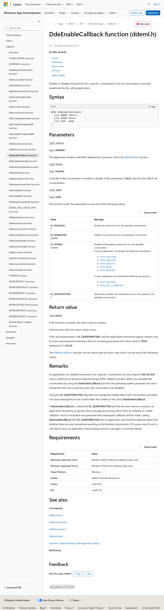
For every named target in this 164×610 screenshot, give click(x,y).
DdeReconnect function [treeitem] (20, 252)
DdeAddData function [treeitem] (19, 85)
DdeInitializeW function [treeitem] (20, 195)
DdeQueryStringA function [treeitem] (22, 240)
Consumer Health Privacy (90, 607)
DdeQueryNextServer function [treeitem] (23, 234)
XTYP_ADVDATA (108, 282)
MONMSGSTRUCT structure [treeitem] (23, 316)
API (81, 23)
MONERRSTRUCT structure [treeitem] (22, 293)
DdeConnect (56, 515)
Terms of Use (115, 607)
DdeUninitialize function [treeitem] (20, 269)
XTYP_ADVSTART (108, 256)
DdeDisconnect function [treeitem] (21, 143)
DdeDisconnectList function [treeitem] (22, 149)
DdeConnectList (58, 522)
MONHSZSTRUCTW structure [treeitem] (23, 304)
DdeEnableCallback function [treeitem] (23, 155)
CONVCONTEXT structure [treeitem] (21, 58)
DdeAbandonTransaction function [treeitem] (21, 71)
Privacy (68, 607)
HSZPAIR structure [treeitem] (18, 275)
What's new (137, 12)
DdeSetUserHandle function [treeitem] (22, 258)
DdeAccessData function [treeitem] (21, 79)
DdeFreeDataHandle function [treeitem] (23, 161)
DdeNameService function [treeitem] (21, 217)
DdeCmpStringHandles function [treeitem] (20, 98)
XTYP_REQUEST (107, 270)
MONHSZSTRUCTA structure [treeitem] (23, 298)
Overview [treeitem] (13, 52)
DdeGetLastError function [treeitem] (21, 178)
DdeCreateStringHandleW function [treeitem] (21, 135)
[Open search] (149, 4)
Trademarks (130, 607)
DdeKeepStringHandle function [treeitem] (24, 201)
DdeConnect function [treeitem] (19, 106)
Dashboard (153, 12)
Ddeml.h (112, 23)
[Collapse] (39, 21)
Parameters (57, 62)
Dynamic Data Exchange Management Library (74, 543)
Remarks (56, 70)
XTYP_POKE (106, 266)
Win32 (71, 23)
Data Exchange (95, 23)
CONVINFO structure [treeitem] (19, 64)
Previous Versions (27, 607)
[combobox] (22, 28)
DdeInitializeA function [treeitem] (20, 190)
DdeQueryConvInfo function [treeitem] (23, 228)
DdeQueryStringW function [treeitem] (22, 246)
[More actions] (156, 23)
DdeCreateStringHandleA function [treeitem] (21, 126)
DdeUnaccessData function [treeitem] (22, 263)
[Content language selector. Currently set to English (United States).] (17, 600)
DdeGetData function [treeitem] (19, 172)
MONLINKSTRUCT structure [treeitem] (22, 310)
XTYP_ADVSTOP (108, 260)
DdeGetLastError (63, 352)
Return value (58, 66)
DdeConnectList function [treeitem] (21, 112)
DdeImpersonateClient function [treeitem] (24, 184)
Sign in (157, 4)
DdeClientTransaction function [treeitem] (23, 91)
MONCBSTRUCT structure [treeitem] (21, 281)
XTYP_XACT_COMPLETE (111, 285)
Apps (60, 23)
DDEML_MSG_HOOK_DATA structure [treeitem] (22, 209)
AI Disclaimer (9, 607)
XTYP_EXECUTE (107, 263)
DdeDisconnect (57, 529)
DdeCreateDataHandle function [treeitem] (24, 118)
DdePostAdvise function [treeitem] (20, 223)
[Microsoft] (6, 4)
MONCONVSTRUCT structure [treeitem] (23, 287)
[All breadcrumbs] (52, 23)
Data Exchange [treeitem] (13, 35)
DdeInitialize (131, 157)
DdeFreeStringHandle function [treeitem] (23, 166)
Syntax (55, 57)
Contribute (55, 607)
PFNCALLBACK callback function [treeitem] (20, 324)
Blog (42, 607)
